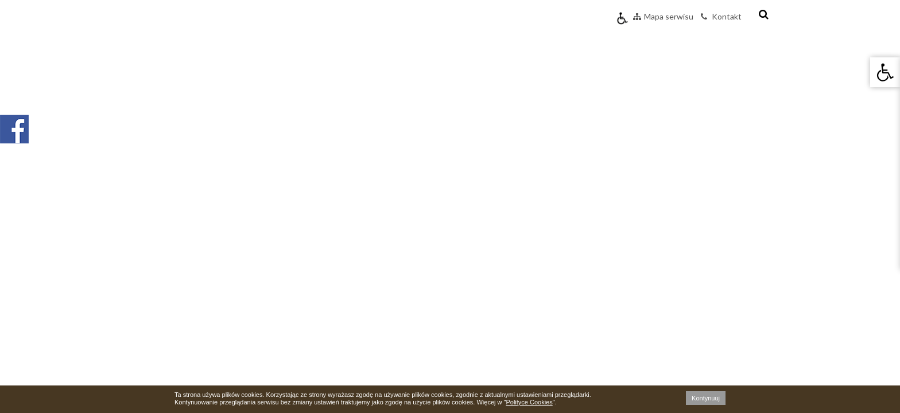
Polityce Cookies (529, 402)
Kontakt (721, 16)
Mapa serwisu (663, 16)
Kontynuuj (706, 398)
